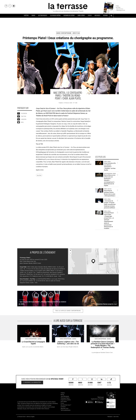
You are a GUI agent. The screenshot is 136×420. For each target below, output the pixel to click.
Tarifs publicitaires (65, 410)
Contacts (63, 406)
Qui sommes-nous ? (66, 405)
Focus (90, 15)
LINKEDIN (21, 119)
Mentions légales (31, 416)
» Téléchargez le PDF (120, 10)
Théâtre (26, 15)
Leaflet (72, 273)
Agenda (105, 15)
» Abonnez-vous (119, 9)
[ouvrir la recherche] (111, 16)
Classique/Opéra (55, 15)
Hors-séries (81, 15)
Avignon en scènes (69, 15)
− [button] (70, 253)
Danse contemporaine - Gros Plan (68, 33)
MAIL (20, 122)
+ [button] (70, 250)
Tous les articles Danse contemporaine (68, 310)
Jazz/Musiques (42, 15)
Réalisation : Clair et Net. (113, 416)
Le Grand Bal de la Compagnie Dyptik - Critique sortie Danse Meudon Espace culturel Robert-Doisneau (32, 326)
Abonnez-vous (64, 408)
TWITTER (21, 116)
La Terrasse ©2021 (21, 416)
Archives (97, 15)
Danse (33, 15)
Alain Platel (39, 175)
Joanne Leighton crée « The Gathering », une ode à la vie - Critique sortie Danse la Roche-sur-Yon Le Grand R (68, 326)
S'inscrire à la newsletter (32, 382)
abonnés (73, 382)
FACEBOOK (22, 113)
